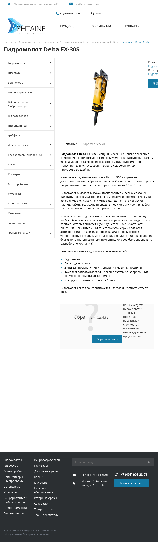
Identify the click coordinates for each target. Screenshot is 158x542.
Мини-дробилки (18, 184)
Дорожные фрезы (29, 145)
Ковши (29, 164)
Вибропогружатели (29, 92)
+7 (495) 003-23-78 (70, 13)
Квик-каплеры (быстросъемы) (29, 155)
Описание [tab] (70, 144)
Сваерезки (14, 213)
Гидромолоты (29, 63)
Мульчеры (14, 193)
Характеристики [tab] (94, 144)
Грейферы (29, 135)
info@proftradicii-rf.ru (87, 3)
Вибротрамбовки (29, 116)
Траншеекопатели (29, 233)
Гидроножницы (29, 126)
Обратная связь (107, 339)
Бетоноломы (29, 82)
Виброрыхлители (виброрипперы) (29, 104)
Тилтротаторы (16, 223)
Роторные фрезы (29, 203)
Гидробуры (29, 73)
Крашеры (14, 174)
